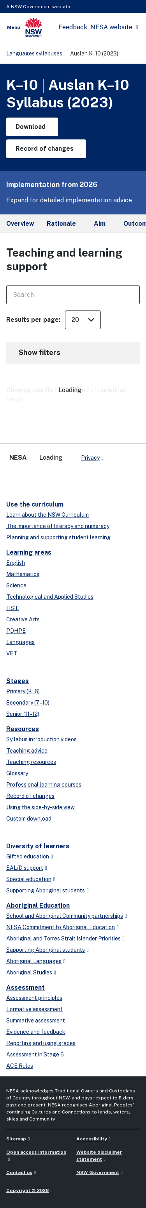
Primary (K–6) (23, 691)
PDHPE (16, 631)
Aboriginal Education (38, 905)
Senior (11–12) (22, 714)
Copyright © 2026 (27, 1190)
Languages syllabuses (34, 53)
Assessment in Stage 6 (35, 1054)
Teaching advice (26, 751)
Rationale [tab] (61, 223)
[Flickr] (76, 478)
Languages (20, 642)
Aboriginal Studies (29, 972)
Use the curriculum (34, 504)
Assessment (25, 987)
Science (16, 585)
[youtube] (45, 478)
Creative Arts (23, 619)
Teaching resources (31, 762)
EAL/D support (24, 868)
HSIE (12, 608)
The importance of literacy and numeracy (57, 526)
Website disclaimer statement (99, 1155)
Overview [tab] (20, 223)
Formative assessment (34, 1009)
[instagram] (60, 478)
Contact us (19, 1172)
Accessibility (91, 1139)
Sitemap (16, 1139)
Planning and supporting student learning (58, 537)
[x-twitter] (14, 478)
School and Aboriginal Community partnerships (64, 916)
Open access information (36, 1152)
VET (11, 653)
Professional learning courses (43, 785)
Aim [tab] (100, 223)
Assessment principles (34, 998)
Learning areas (28, 552)
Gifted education (27, 856)
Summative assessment (35, 1020)
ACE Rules (19, 1066)
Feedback (72, 27)
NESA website (111, 27)
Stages (17, 681)
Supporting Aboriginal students (45, 890)
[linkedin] (29, 478)
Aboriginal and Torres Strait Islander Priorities (63, 938)
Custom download (28, 818)
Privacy (90, 458)
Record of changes (30, 796)
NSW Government (97, 1172)
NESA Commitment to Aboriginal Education (60, 927)
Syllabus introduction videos (41, 739)
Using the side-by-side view (40, 807)
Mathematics (22, 574)
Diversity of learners (37, 846)
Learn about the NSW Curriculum (47, 515)
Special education (28, 879)
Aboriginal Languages (34, 961)
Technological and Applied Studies (49, 597)
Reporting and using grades (41, 1043)
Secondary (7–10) (27, 702)
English (15, 563)
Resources (22, 729)
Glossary (17, 773)
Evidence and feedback (35, 1032)
